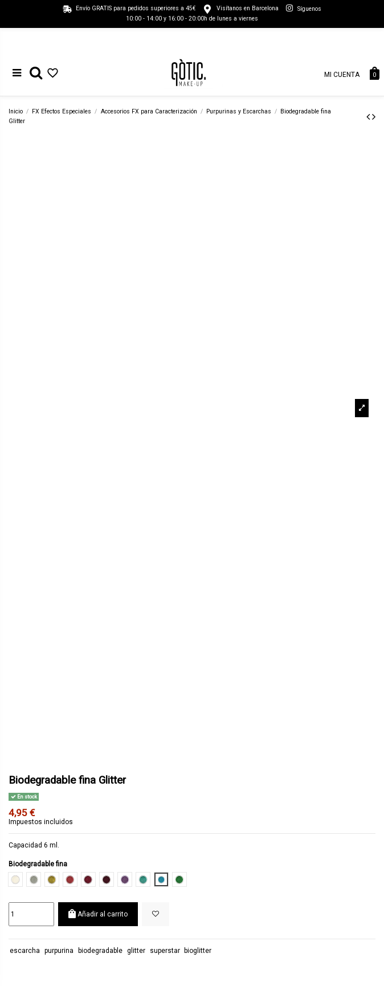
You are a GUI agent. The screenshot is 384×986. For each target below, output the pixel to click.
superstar (165, 951)
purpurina (58, 951)
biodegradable (100, 951)
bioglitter (197, 951)
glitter (136, 951)
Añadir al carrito (98, 914)
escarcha (25, 951)
